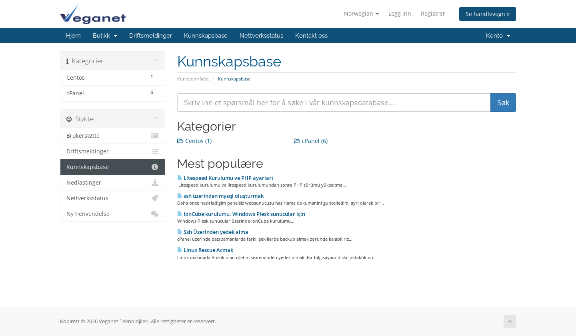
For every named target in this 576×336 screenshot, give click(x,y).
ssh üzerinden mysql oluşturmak (220, 195)
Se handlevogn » (488, 14)
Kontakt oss (311, 35)
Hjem (73, 35)
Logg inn (399, 13)
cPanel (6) (311, 141)
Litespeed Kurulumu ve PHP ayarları (225, 177)
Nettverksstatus (261, 35)
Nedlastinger (112, 182)
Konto (498, 35)
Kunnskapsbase (206, 35)
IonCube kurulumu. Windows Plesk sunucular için (241, 213)
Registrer (433, 13)
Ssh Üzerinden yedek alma (212, 231)
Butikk (105, 35)
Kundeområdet (193, 79)
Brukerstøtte (112, 136)
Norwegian (361, 13)
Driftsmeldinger (150, 35)
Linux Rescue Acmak (205, 250)
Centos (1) (194, 141)
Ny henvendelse (112, 214)
